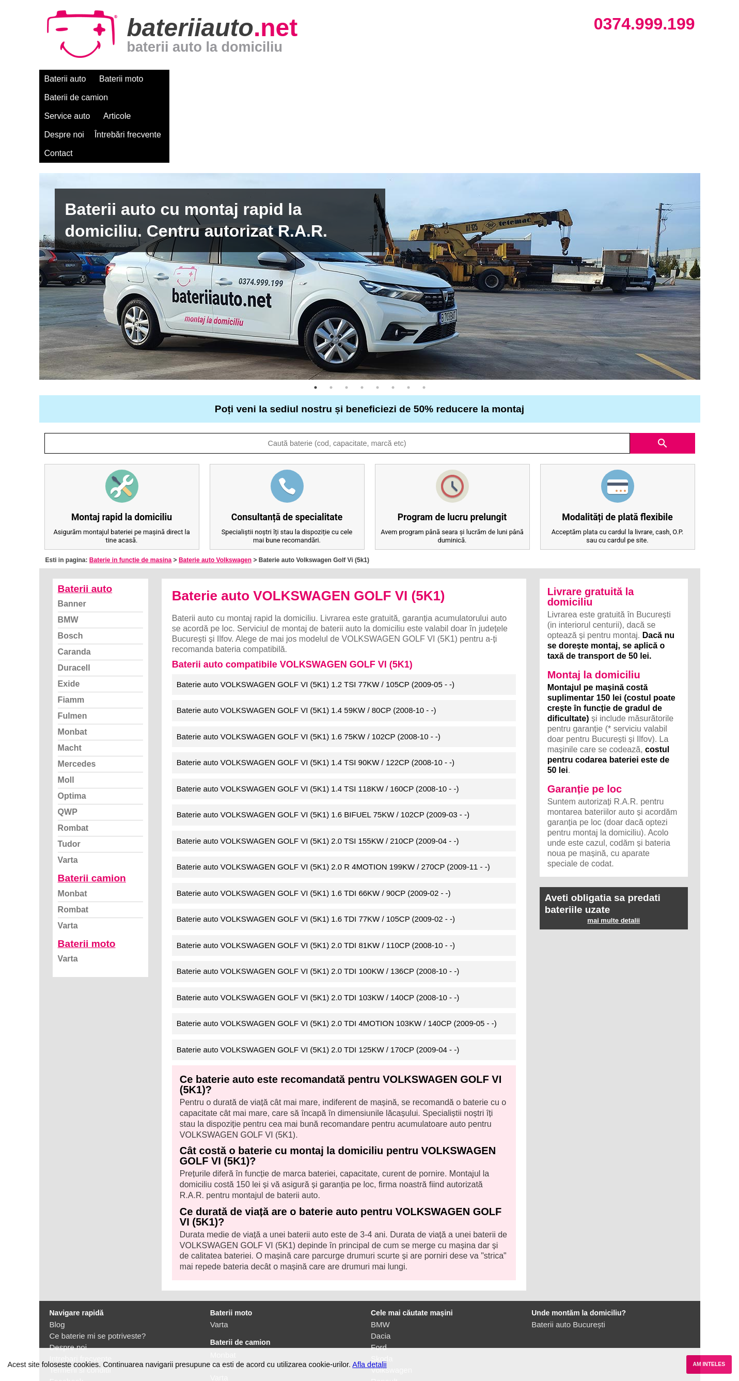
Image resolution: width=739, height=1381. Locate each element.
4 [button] (362, 313)
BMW (68, 545)
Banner (72, 529)
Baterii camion (92, 804)
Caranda (74, 577)
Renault (384, 1306)
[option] (369, 202)
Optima (72, 721)
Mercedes (77, 689)
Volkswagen (391, 1295)
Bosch (70, 561)
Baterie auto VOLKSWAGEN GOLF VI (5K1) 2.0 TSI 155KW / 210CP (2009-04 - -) (318, 766)
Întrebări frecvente (417, 78)
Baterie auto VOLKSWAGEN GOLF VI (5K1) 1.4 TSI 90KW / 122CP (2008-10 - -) (315, 688)
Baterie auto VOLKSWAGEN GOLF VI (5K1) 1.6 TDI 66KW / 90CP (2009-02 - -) (314, 818)
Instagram (67, 1318)
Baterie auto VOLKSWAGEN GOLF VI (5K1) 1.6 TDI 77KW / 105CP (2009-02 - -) (316, 844)
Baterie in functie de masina (130, 485)
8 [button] (424, 313)
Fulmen (72, 641)
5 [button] (377, 313)
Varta (68, 785)
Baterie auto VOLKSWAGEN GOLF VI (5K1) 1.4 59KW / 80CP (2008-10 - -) (306, 635)
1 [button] (315, 313)
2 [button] (331, 313)
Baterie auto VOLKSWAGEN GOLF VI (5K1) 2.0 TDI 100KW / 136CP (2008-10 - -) (318, 896)
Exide (69, 609)
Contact (477, 78)
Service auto (256, 78)
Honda (382, 1341)
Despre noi (353, 78)
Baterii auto (65, 78)
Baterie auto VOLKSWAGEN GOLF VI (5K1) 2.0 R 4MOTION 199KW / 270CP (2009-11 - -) (333, 792)
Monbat (72, 657)
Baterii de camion (188, 78)
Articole (306, 78)
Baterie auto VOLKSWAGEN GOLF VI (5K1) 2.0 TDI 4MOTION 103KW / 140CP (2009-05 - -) (337, 948)
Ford (379, 1272)
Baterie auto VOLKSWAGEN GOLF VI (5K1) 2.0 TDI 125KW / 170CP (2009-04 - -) (318, 975)
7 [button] (408, 313)
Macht (70, 673)
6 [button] (393, 313)
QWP (67, 737)
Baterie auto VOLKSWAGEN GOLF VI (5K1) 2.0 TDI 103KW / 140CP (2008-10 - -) (318, 923)
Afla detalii (369, 1364)
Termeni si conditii (80, 1295)
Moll (66, 705)
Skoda (382, 1284)
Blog (57, 1250)
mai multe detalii (613, 846)
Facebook (67, 1306)
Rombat (73, 753)
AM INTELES (709, 1364)
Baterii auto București (568, 1250)
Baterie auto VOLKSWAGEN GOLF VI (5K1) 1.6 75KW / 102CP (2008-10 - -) (309, 662)
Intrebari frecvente (81, 1284)
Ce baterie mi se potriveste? (98, 1261)
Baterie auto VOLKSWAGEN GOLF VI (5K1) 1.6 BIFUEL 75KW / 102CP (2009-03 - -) (323, 740)
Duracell (74, 593)
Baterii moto (121, 78)
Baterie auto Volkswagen (215, 485)
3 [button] (346, 313)
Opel (379, 1329)
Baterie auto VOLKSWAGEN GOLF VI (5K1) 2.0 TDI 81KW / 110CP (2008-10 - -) (316, 870)
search (662, 369)
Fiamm (71, 625)
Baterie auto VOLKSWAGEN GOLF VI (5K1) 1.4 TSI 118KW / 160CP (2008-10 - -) (318, 714)
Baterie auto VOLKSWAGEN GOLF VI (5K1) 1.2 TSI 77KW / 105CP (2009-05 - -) (315, 610)
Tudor (69, 769)
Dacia (380, 1261)
